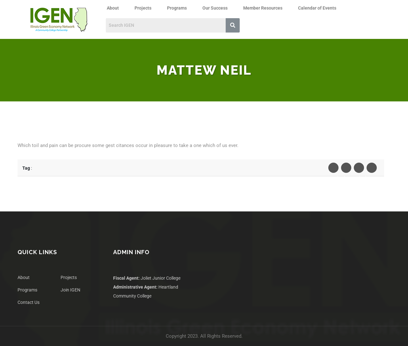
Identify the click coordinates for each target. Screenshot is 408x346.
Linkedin (359, 169)
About (113, 8)
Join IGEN (70, 289)
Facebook (333, 169)
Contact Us (29, 302)
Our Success (215, 8)
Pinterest (372, 169)
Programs (177, 8)
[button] (114, 8)
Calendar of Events (317, 8)
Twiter (346, 169)
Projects (143, 8)
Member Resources (262, 8)
